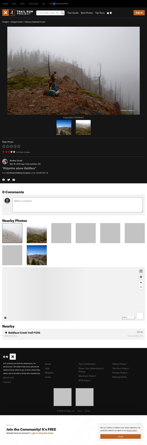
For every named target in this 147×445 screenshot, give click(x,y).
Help (47, 368)
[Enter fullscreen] (141, 271)
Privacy (87, 411)
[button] (3, 179)
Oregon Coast (16, 22)
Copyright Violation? (73, 117)
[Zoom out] (141, 287)
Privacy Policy (132, 431)
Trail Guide (72, 12)
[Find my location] (141, 277)
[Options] (139, 315)
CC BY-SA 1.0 (42, 173)
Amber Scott (16, 160)
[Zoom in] (141, 282)
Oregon (5, 22)
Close (120, 436)
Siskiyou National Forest (35, 22)
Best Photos (87, 12)
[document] (120, 432)
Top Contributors (86, 364)
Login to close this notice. (42, 433)
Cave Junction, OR (32, 164)
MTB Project (84, 380)
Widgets (49, 372)
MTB (14, 4)
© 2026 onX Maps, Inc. (66, 411)
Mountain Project (87, 376)
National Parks (119, 377)
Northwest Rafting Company (18, 173)
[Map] (73, 294)
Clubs (48, 377)
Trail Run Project (120, 368)
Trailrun (33, 4)
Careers (7, 382)
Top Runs (100, 12)
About (48, 364)
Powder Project (119, 372)
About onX (8, 377)
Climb (5, 4)
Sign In (139, 12)
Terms (79, 411)
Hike (23, 4)
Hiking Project (119, 364)
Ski (43, 4)
